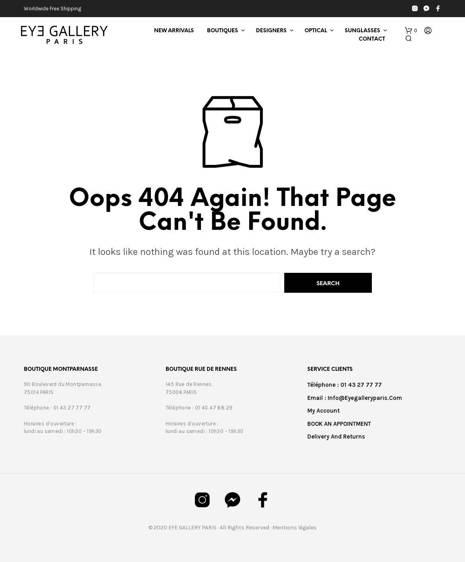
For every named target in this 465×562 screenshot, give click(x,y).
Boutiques (222, 30)
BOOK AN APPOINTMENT (339, 423)
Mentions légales (294, 528)
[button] (411, 31)
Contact (372, 39)
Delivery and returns (336, 436)
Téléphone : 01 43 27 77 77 (344, 384)
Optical (316, 30)
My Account (323, 410)
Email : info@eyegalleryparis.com (354, 397)
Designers (271, 30)
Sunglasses (362, 30)
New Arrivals (174, 30)
